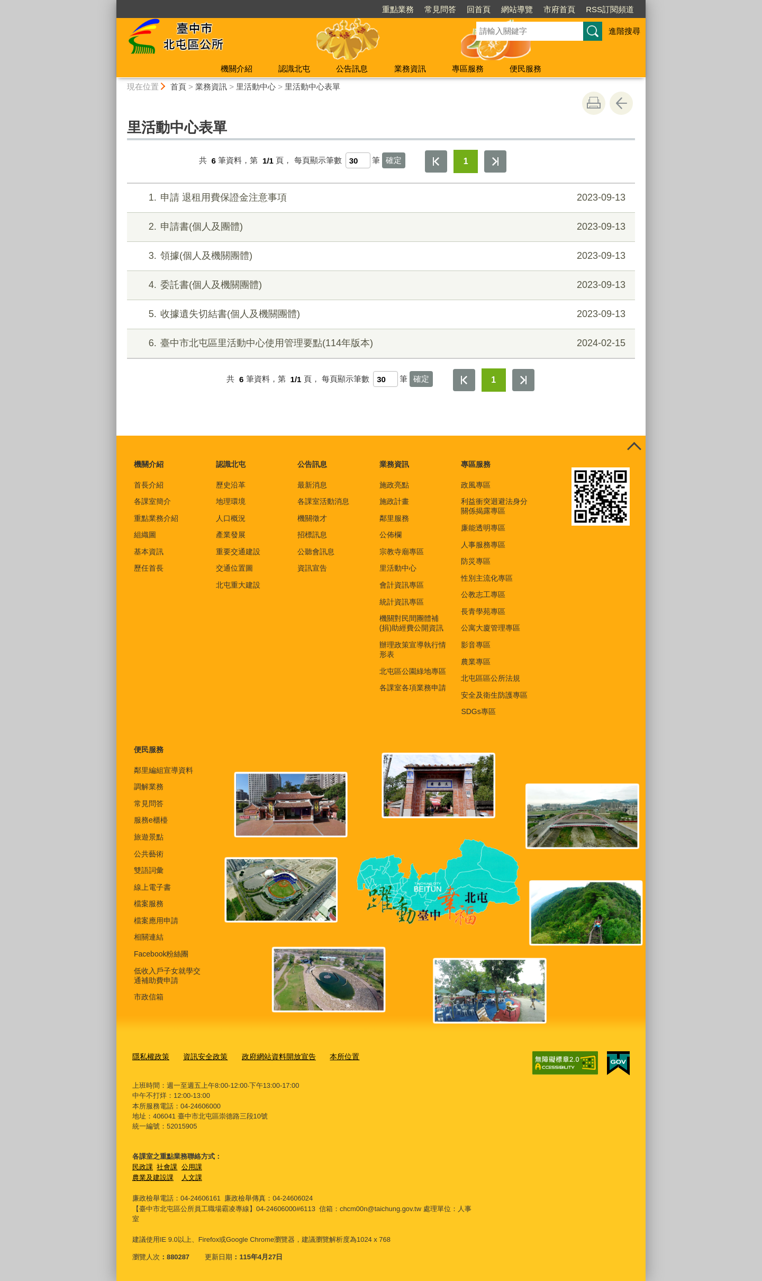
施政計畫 (394, 501)
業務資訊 (410, 68)
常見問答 (440, 9)
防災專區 (476, 561)
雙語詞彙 (149, 870)
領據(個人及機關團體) (379, 256)
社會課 (167, 1165)
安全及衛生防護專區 (494, 695)
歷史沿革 (231, 485)
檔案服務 (149, 903)
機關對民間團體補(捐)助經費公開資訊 (411, 623)
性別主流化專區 (487, 578)
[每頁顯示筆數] (358, 160)
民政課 (142, 1165)
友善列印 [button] (593, 103)
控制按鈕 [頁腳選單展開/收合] (634, 447)
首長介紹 (149, 485)
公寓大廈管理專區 (490, 628)
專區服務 (468, 68)
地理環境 (231, 501)
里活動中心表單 (312, 86)
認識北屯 (294, 68)
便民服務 (525, 68)
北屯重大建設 (238, 585)
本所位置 (332, 1056)
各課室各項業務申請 (412, 687)
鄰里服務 (394, 518)
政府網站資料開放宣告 (270, 1056)
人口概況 (231, 518)
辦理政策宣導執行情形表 (412, 649)
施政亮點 (394, 485)
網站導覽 (517, 9)
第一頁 (436, 161)
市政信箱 (149, 997)
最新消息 (312, 485)
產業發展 (231, 534)
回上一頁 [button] (621, 103)
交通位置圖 (234, 568)
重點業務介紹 (156, 518)
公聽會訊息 (315, 551)
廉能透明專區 (483, 528)
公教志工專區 (483, 594)
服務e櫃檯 (151, 820)
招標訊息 (312, 534)
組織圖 (145, 534)
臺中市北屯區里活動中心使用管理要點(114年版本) (379, 343)
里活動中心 (256, 86)
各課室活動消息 (323, 501)
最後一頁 (495, 161)
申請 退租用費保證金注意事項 (379, 197)
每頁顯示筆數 (318, 160)
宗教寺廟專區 (401, 551)
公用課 (192, 1165)
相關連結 (149, 937)
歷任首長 (149, 568)
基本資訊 (149, 551)
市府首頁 (559, 9)
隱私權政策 (149, 1056)
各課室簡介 (152, 501)
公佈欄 (390, 534)
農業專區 (476, 661)
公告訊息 (352, 68)
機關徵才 (312, 518)
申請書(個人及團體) (379, 226)
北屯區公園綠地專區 (412, 671)
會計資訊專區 (401, 585)
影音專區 (476, 644)
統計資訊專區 (401, 602)
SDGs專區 (478, 711)
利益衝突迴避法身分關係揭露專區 (494, 506)
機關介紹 (236, 68)
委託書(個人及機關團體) (379, 285)
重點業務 (398, 9)
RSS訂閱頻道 (610, 9)
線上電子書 (152, 887)
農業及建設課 (153, 1176)
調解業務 (149, 786)
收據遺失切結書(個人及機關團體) (379, 314)
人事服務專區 (483, 544)
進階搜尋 (624, 30)
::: (111, 4)
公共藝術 (149, 854)
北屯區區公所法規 (490, 678)
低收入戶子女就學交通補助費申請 (167, 976)
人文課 (192, 1176)
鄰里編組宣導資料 (163, 770)
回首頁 (479, 9)
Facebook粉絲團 (161, 954)
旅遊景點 (149, 837)
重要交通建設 (238, 551)
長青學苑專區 (483, 611)
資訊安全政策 (201, 1056)
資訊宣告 (312, 568)
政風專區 (476, 485)
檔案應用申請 (156, 920)
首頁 (178, 86)
